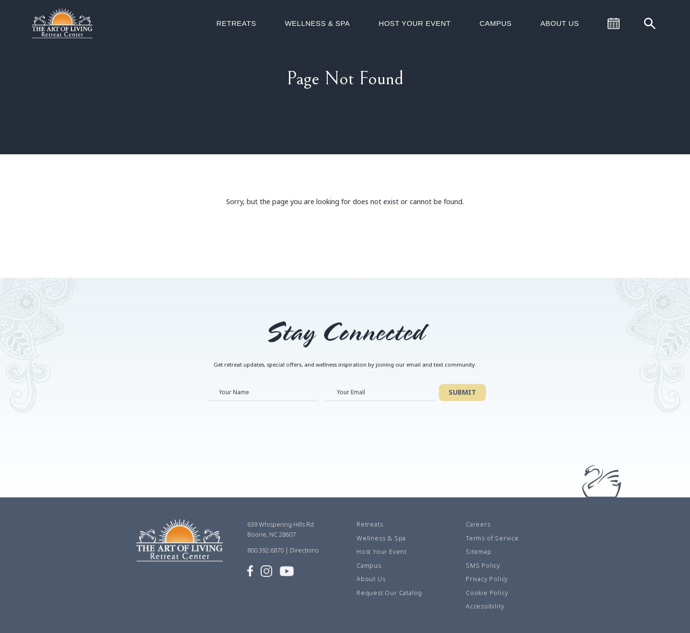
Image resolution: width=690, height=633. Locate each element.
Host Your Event (414, 23)
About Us (559, 23)
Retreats (236, 23)
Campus (496, 23)
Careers (478, 533)
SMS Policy (483, 574)
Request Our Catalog (389, 602)
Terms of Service (492, 547)
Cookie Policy (487, 602)
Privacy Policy (487, 588)
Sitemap (479, 561)
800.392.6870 (265, 559)
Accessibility (485, 615)
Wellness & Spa (317, 23)
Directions (304, 559)
